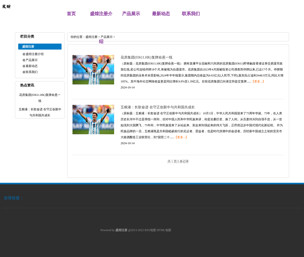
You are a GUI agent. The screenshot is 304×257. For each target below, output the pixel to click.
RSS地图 (150, 230)
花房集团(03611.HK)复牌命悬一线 (146, 57)
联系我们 (191, 13)
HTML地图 (164, 230)
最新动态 (161, 13)
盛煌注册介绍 (35, 54)
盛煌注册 (91, 37)
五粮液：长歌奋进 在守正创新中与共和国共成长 (158, 107)
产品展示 (131, 13)
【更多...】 (258, 81)
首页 (71, 13)
